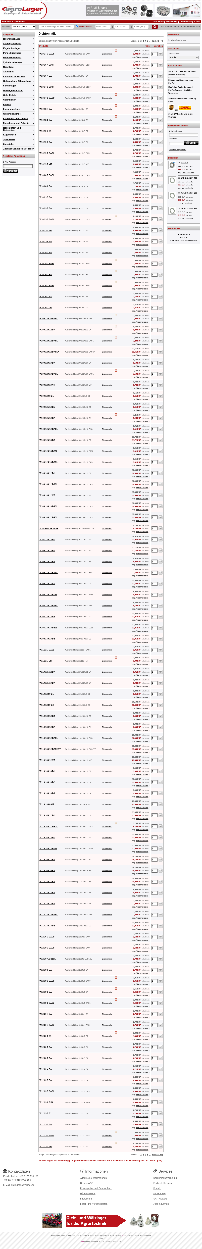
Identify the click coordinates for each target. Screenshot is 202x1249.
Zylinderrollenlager (13, 62)
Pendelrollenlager (12, 57)
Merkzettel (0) (172, 22)
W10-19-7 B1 (45, 131)
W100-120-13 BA (47, 363)
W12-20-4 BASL (46, 1025)
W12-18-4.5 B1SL (47, 959)
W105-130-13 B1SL (48, 594)
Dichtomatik (19, 22)
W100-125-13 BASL (48, 462)
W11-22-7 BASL (46, 650)
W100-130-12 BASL (48, 484)
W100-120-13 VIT (47, 385)
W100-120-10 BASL (48, 319)
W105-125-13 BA (47, 561)
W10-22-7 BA (45, 208)
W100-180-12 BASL (48, 517)
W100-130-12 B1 (47, 473)
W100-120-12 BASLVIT (50, 352)
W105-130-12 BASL (48, 572)
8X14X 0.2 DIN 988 (189, 178)
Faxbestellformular (163, 1183)
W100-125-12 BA (47, 418)
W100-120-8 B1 (46, 396)
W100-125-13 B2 (47, 440)
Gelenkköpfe (9, 95)
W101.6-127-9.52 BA (48, 528)
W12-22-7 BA (45, 1124)
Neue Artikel (174, 228)
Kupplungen (9, 134)
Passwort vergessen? (177, 150)
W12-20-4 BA (45, 1014)
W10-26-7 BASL (46, 285)
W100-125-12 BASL (48, 429)
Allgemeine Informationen (93, 1178)
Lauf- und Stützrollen (14, 76)
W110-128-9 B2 (46, 705)
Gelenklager (9, 99)
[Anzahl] (155, 54)
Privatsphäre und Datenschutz (96, 1188)
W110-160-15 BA (47, 870)
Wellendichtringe (12, 114)
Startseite (6, 22)
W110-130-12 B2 (47, 716)
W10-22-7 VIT (45, 230)
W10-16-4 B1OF (46, 65)
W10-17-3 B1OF (46, 87)
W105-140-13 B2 (47, 617)
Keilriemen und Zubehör (15, 118)
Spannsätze (9, 139)
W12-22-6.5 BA (46, 1102)
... (149, 41)
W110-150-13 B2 (47, 859)
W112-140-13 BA (47, 881)
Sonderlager (9, 85)
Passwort (172, 139)
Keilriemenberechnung (165, 1178)
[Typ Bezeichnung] (56, 27)
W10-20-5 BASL (46, 175)
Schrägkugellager (12, 43)
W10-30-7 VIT (45, 308)
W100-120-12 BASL (48, 341)
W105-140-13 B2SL (48, 628)
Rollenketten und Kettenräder (12, 129)
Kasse (197, 22)
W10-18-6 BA (45, 120)
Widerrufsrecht (87, 1193)
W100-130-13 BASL (48, 506)
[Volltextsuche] (77, 26)
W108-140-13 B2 (47, 639)
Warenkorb (186, 22)
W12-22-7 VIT (45, 1146)
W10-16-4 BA (45, 76)
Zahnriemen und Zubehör (16, 123)
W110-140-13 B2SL (48, 848)
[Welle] (103, 27)
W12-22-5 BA (45, 1080)
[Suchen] (155, 27)
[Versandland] (183, 57)
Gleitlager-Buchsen (13, 90)
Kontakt (157, 1188)
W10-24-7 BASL (46, 263)
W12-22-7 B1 (45, 1113)
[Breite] (140, 27)
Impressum (86, 1198)
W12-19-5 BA (45, 992)
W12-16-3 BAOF (47, 937)
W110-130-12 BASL (48, 738)
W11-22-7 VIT (45, 661)
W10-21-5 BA (45, 197)
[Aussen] (121, 27)
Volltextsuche (85, 26)
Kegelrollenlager (11, 48)
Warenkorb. (173, 93)
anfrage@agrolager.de (22, 1185)
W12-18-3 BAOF (47, 948)
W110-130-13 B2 (47, 782)
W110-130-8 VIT (46, 804)
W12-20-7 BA (45, 1058)
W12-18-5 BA (45, 970)
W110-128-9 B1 (46, 694)
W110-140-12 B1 (47, 815)
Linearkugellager (12, 109)
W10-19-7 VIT (45, 164)
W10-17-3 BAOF (47, 98)
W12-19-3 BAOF (47, 981)
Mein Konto (158, 22)
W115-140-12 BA (47, 904)
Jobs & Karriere (161, 1204)
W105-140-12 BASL (48, 606)
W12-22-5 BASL (46, 1091)
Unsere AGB (86, 1183)
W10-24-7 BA (45, 252)
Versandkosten (142, 57)
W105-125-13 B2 (47, 550)
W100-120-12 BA (47, 330)
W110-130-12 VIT (47, 760)
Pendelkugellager (12, 53)
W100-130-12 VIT (47, 495)
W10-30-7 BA (45, 296)
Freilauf (7, 104)
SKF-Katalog (160, 1198)
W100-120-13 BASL (48, 374)
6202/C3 (184, 163)
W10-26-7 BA (45, 274)
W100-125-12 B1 (47, 407)
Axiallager (8, 71)
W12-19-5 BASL (46, 1003)
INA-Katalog (159, 1193)
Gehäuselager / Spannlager (17, 81)
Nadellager (8, 67)
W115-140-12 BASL (48, 915)
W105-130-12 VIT (47, 583)
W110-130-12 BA (47, 727)
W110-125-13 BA (47, 683)
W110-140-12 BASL (48, 826)
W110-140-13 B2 (47, 837)
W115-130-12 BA (47, 892)
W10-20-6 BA (45, 186)
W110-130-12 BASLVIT (50, 749)
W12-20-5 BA (45, 1047)
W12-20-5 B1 (45, 1036)
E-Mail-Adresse (9, 162)
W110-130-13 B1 (47, 771)
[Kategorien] (23, 27)
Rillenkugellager (11, 39)
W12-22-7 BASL (46, 1135)
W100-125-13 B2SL (48, 451)
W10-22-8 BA (45, 241)
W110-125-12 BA (47, 672)
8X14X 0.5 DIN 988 (189, 193)
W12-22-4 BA (45, 1069)
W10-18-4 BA (45, 109)
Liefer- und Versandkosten (94, 1204)
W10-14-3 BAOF (47, 54)
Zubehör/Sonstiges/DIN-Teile (18, 148)
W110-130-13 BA (47, 793)
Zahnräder (8, 144)
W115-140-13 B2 (47, 926)
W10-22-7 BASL (46, 219)
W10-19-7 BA (45, 142)
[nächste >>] (157, 41)
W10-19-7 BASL (46, 153)
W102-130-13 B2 (47, 539)
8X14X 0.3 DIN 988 (189, 208)
